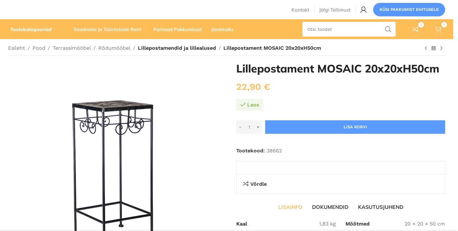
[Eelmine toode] (426, 60)
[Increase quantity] (258, 139)
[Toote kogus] (249, 139)
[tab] (290, 219)
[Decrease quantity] (240, 139)
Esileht (16, 60)
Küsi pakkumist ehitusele (409, 14)
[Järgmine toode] (441, 60)
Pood (38, 60)
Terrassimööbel (72, 60)
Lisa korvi (355, 139)
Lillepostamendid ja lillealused (176, 60)
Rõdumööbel (114, 60)
